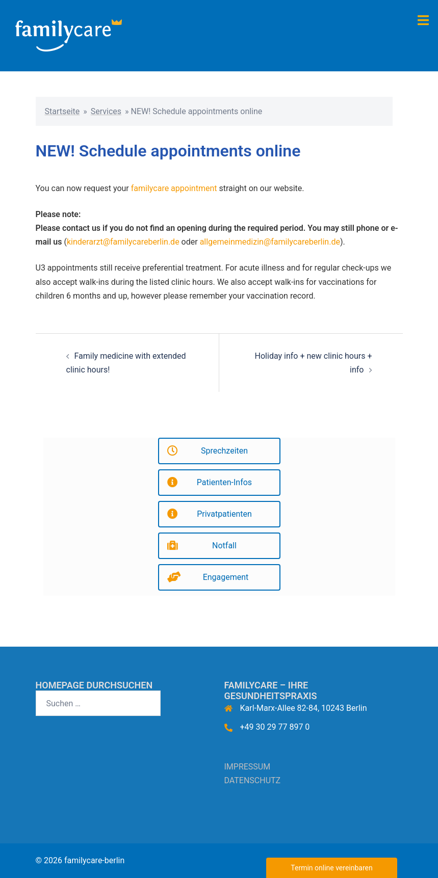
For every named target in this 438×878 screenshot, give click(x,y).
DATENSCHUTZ (252, 780)
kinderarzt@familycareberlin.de (123, 242)
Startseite (62, 111)
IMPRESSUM (247, 766)
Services (106, 111)
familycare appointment (174, 188)
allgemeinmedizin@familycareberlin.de (270, 242)
